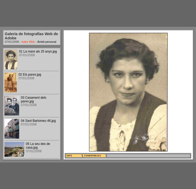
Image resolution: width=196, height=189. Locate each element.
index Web (28, 41)
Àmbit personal (46, 41)
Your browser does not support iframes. (31, 103)
